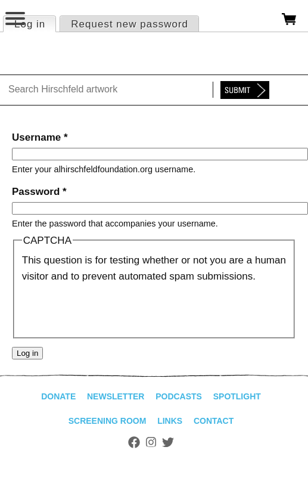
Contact (214, 421)
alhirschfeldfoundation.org (51, 57)
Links (169, 421)
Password (39, 191)
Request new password (129, 24)
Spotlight (237, 396)
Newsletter (115, 396)
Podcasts (178, 396)
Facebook (134, 442)
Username (40, 137)
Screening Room (108, 421)
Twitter (168, 442)
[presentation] (112, 307)
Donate (58, 396)
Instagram (151, 442)
